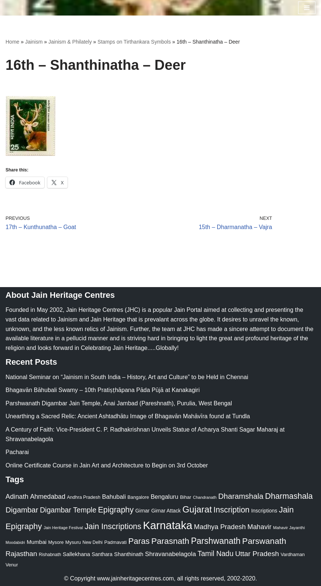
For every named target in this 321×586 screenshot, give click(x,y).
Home (12, 42)
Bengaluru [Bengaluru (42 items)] (164, 496)
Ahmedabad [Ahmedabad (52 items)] (47, 496)
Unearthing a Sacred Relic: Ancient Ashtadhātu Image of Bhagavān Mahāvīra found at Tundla (128, 416)
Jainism (33, 42)
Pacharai (17, 452)
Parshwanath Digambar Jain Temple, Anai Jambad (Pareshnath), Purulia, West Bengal (119, 403)
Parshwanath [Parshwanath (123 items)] (215, 541)
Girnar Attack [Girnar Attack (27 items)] (166, 511)
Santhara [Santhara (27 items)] (102, 554)
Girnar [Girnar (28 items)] (142, 511)
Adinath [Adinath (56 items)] (17, 496)
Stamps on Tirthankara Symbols (134, 42)
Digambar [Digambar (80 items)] (22, 510)
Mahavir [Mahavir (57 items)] (259, 527)
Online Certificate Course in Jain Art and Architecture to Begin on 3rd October (107, 465)
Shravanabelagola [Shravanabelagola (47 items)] (170, 554)
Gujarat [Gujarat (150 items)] (197, 509)
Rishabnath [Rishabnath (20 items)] (50, 554)
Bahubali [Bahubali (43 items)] (114, 496)
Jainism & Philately (70, 42)
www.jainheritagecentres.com (135, 578)
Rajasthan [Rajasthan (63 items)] (21, 554)
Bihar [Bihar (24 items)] (185, 497)
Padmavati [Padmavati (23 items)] (115, 542)
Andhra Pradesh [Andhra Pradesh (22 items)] (83, 497)
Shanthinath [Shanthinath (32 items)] (128, 554)
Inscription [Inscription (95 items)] (232, 509)
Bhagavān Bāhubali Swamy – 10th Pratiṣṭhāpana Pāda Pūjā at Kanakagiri (102, 390)
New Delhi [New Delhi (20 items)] (92, 542)
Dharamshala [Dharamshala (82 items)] (240, 496)
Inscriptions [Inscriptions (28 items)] (264, 511)
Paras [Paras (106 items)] (139, 541)
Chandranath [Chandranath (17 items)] (204, 497)
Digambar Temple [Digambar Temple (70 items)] (68, 510)
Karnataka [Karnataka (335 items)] (167, 525)
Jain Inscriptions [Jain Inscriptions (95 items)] (113, 526)
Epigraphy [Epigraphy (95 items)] (115, 509)
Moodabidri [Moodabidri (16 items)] (15, 542)
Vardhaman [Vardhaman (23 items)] (293, 554)
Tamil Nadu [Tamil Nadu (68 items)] (215, 553)
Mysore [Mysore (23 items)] (56, 542)
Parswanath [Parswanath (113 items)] (264, 541)
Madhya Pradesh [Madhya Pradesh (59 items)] (220, 527)
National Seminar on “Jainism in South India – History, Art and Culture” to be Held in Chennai (127, 377)
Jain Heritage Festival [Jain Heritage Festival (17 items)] (63, 527)
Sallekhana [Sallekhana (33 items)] (76, 554)
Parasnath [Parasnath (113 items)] (170, 541)
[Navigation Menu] (306, 7)
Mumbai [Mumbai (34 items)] (37, 542)
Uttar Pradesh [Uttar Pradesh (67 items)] (257, 554)
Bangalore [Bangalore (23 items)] (138, 497)
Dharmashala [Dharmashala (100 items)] (289, 496)
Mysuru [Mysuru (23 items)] (73, 542)
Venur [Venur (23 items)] (12, 565)
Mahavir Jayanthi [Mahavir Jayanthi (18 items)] (289, 527)
